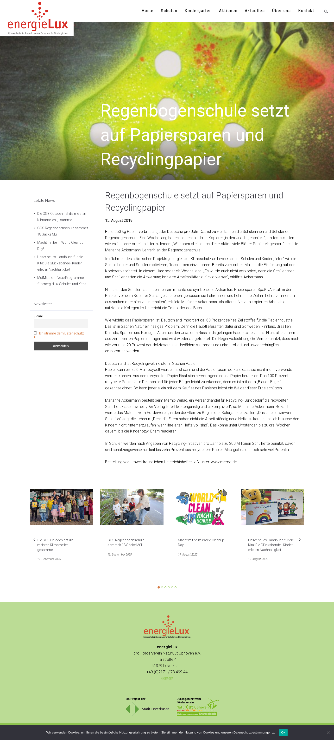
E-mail (38, 316)
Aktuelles (255, 10)
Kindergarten (198, 10)
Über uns (281, 10)
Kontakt (306, 10)
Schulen (169, 10)
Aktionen (228, 10)
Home (148, 10)
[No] (328, 732)
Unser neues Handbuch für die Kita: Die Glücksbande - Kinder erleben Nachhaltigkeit (60, 263)
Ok (283, 732)
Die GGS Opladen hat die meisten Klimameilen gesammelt (55, 544)
